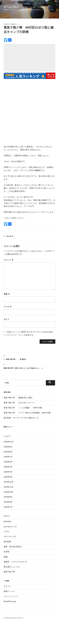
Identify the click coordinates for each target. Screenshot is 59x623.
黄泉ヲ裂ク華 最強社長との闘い (18, 398)
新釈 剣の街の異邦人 (13, 547)
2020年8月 (8, 452)
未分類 (6, 552)
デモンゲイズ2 (10, 537)
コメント (8, 260)
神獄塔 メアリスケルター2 (15, 562)
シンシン (18, 24)
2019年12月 (8, 482)
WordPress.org (10, 601)
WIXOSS (7, 522)
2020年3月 (8, 477)
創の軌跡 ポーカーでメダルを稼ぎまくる (21, 418)
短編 (5, 557)
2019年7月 (8, 507)
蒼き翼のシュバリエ (12, 567)
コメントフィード (11, 596)
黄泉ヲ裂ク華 (10, 236)
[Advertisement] (29, 58)
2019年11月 (8, 487)
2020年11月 (8, 442)
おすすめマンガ (10, 527)
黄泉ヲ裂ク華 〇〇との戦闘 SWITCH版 (23, 408)
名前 (7, 294)
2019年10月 (8, 492)
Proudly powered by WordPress (13, 618)
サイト (6, 319)
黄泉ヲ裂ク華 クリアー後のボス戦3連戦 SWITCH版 (27, 413)
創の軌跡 (7, 542)
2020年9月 (8, 447)
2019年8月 (8, 502)
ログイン (7, 586)
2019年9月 (8, 497)
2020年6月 (8, 462)
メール (8, 307)
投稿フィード (9, 591)
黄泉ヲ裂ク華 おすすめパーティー (19, 403)
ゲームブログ (11, 7)
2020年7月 (8, 457)
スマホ (6, 532)
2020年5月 (8, 467)
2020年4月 (8, 472)
